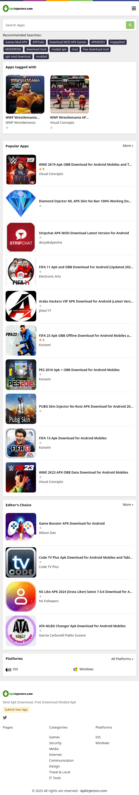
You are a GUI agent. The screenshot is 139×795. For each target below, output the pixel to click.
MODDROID (13, 49)
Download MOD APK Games (68, 42)
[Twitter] (5, 716)
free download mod (96, 49)
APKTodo (38, 42)
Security (55, 743)
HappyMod (117, 42)
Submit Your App (16, 710)
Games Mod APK (16, 42)
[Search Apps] (64, 25)
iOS (12, 669)
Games (54, 737)
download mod (36, 49)
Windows (82, 669)
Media (54, 749)
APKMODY (98, 42)
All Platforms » (122, 659)
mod (75, 49)
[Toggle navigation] (134, 8)
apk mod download (18, 57)
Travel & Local (59, 772)
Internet (55, 754)
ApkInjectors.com (93, 790)
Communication (61, 760)
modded (41, 57)
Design (54, 766)
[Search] (130, 25)
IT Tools (55, 778)
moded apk (58, 49)
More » (128, 145)
